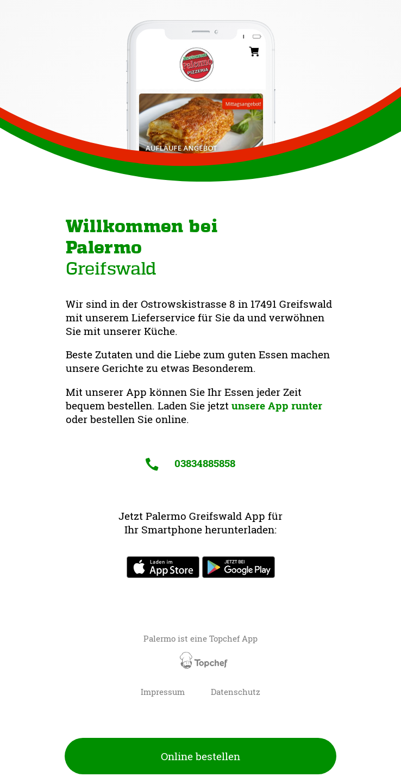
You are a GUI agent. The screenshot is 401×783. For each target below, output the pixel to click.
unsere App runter (276, 405)
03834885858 (190, 463)
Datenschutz (235, 692)
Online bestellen (200, 756)
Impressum (163, 692)
